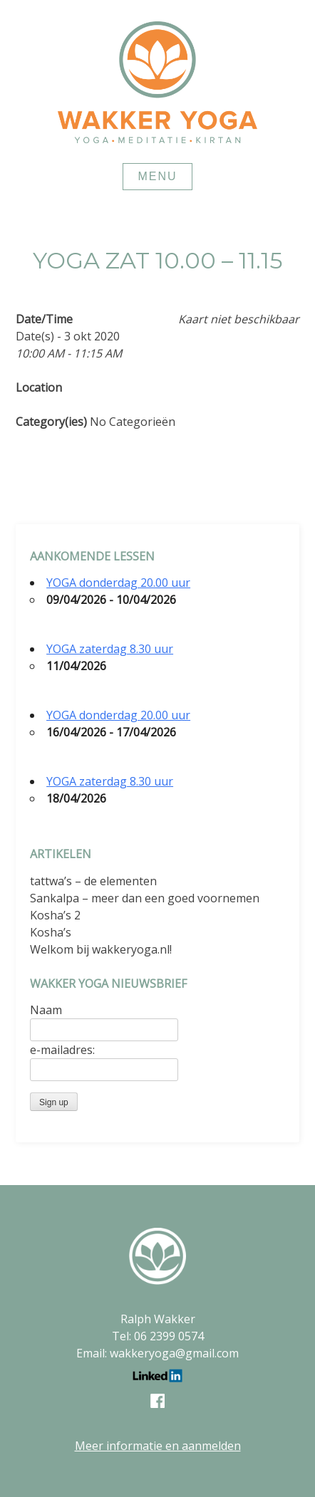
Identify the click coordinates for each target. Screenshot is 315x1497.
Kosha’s (50, 932)
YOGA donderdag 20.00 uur (118, 582)
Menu (157, 176)
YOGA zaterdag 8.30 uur (109, 649)
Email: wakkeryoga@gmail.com (157, 1353)
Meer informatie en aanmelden (158, 1446)
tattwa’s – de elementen (93, 881)
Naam (46, 1010)
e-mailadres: (62, 1050)
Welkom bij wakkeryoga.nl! (101, 949)
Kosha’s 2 (55, 915)
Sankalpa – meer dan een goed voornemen (144, 898)
